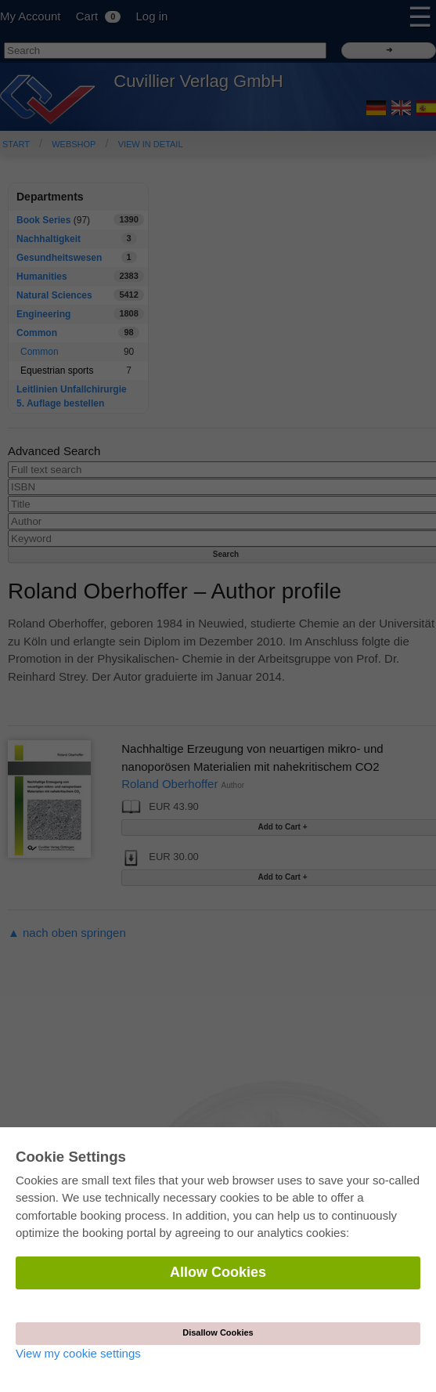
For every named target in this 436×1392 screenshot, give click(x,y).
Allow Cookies (218, 1272)
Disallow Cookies (217, 1332)
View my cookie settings (78, 1353)
